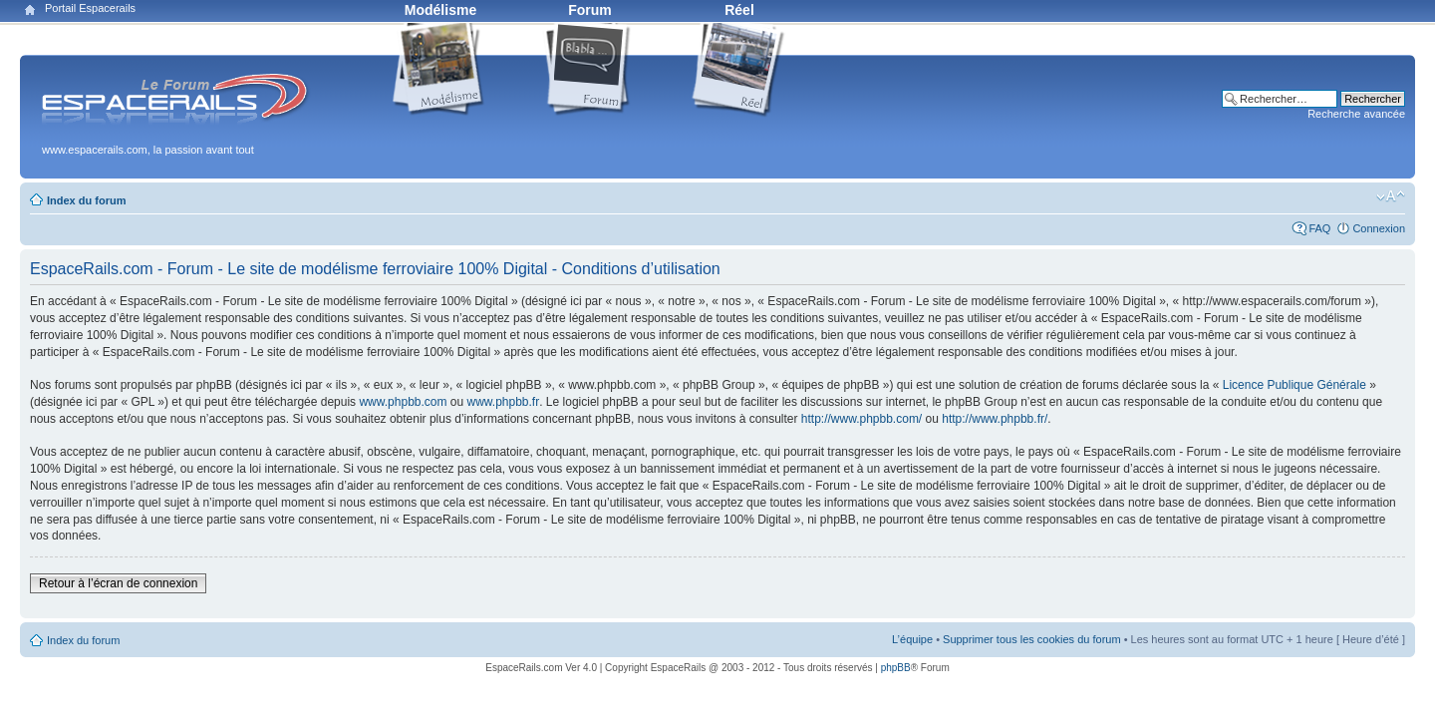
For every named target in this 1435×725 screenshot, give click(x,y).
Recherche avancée (1356, 114)
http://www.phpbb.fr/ (994, 419)
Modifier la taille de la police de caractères (1390, 196)
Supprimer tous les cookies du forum (1032, 639)
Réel (739, 10)
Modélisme (440, 10)
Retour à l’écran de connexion (118, 583)
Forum (590, 10)
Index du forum (86, 200)
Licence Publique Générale (1294, 385)
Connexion (1378, 228)
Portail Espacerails (90, 8)
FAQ (1319, 228)
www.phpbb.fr (503, 402)
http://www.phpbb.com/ (861, 419)
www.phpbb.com (402, 402)
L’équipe (912, 639)
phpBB (896, 667)
